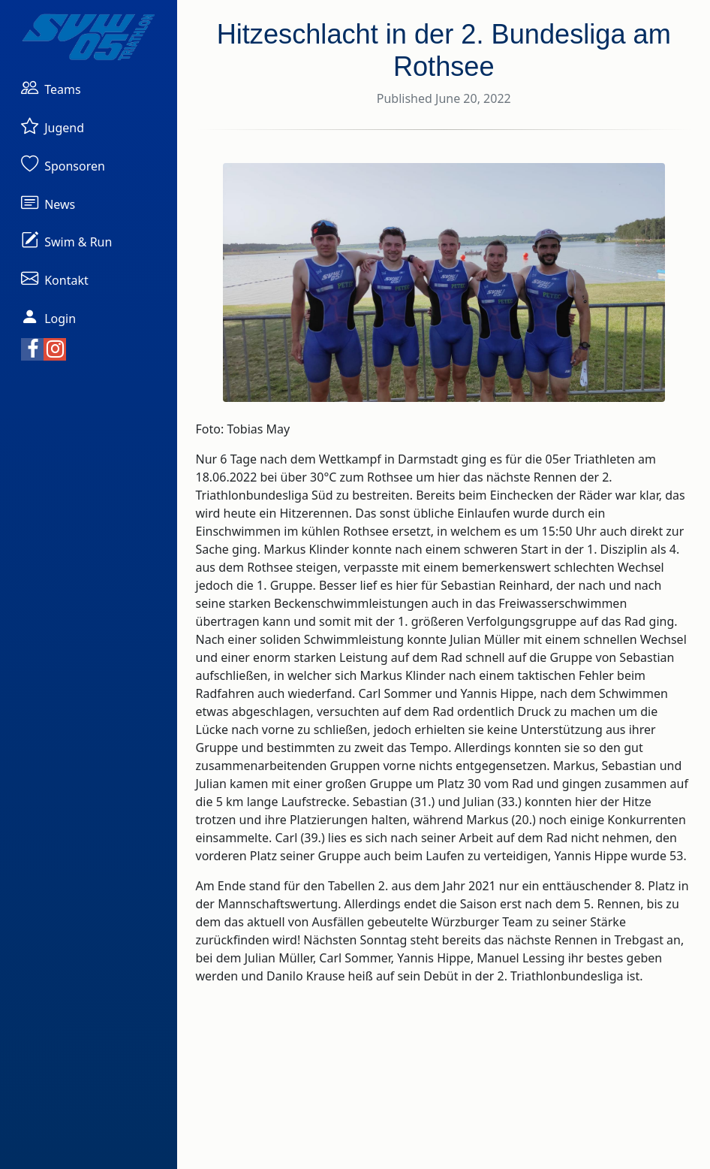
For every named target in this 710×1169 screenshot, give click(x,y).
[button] (51, 87)
